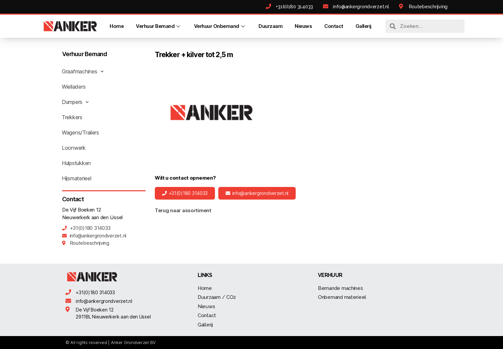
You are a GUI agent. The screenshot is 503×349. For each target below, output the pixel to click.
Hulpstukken (76, 163)
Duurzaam (270, 26)
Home (117, 26)
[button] (185, 193)
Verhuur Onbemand (220, 26)
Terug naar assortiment (183, 210)
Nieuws (303, 26)
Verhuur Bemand (159, 26)
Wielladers (73, 86)
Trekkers (72, 117)
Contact (333, 26)
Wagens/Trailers (80, 132)
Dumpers (75, 102)
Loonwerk (74, 147)
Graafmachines (82, 71)
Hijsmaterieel (76, 178)
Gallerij (363, 26)
